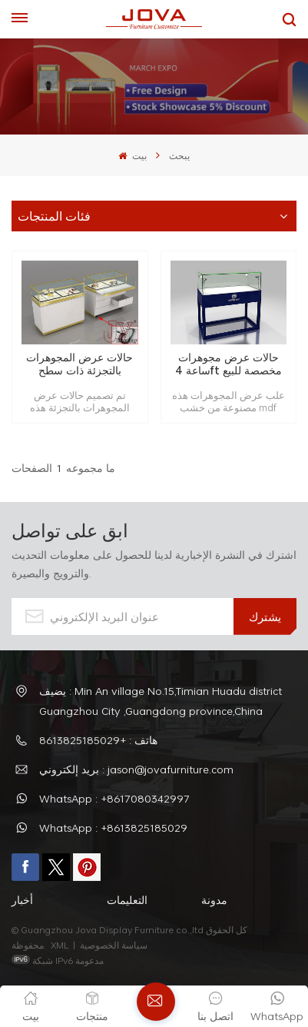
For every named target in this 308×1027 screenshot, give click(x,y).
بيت (132, 155)
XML (59, 945)
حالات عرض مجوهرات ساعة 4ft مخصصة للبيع (228, 364)
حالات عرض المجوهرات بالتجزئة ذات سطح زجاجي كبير (79, 364)
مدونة (214, 900)
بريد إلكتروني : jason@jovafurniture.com (136, 769)
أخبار (22, 900)
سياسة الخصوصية (115, 945)
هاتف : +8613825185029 (98, 740)
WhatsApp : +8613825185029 (113, 827)
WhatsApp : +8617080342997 (114, 798)
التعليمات (127, 900)
